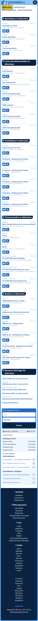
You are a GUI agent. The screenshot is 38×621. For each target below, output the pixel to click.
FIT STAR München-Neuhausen (14, 281)
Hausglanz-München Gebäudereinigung (16, 475)
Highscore (19, 528)
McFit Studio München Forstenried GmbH (19, 224)
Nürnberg (19, 595)
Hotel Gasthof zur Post (11, 148)
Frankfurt (19, 578)
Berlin (19, 549)
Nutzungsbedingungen (19, 538)
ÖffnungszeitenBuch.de (19, 612)
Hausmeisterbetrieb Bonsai (12, 478)
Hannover (19, 583)
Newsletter (19, 513)
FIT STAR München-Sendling (13, 258)
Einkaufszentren (19, 518)
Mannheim (19, 591)
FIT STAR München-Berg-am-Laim (15, 269)
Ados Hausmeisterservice (11, 482)
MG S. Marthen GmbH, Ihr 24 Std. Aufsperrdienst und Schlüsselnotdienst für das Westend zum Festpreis (17, 463)
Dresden (19, 563)
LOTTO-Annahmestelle (11, 94)
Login (19, 526)
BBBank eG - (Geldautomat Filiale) (15, 335)
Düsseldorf (19, 566)
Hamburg (19, 581)
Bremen (19, 558)
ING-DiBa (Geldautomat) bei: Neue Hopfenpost (16, 357)
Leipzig (19, 588)
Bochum (19, 553)
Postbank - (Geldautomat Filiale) (15, 159)
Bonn (19, 556)
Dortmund (19, 561)
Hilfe (19, 533)
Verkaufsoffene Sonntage (19, 515)
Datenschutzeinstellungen (19, 540)
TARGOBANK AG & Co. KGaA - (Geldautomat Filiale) (13, 301)
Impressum (19, 498)
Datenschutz (19, 500)
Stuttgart (19, 598)
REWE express (7, 105)
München (19, 593)
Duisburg (19, 568)
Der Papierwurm (9, 82)
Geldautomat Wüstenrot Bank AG (15, 312)
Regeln (19, 536)
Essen (19, 570)
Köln (19, 586)
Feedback (19, 495)
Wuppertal (19, 600)
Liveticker (19, 531)
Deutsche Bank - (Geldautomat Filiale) (17, 346)
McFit (4, 235)
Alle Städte (19, 508)
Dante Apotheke (9, 37)
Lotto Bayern (7, 71)
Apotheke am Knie (9, 26)
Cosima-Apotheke (9, 48)
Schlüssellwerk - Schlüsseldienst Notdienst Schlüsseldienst (17, 460)
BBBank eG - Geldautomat (12, 323)
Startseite (19, 511)
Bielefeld (19, 551)
